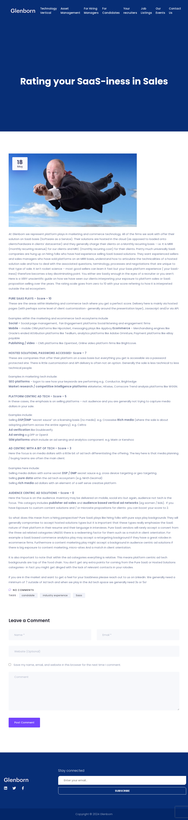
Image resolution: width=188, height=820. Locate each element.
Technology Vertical (48, 11)
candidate (28, 595)
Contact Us (175, 11)
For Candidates (111, 11)
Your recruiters (130, 11)
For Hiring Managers (91, 11)
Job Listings (146, 11)
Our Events (160, 11)
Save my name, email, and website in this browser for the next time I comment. (67, 665)
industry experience (55, 595)
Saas (79, 595)
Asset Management (70, 11)
